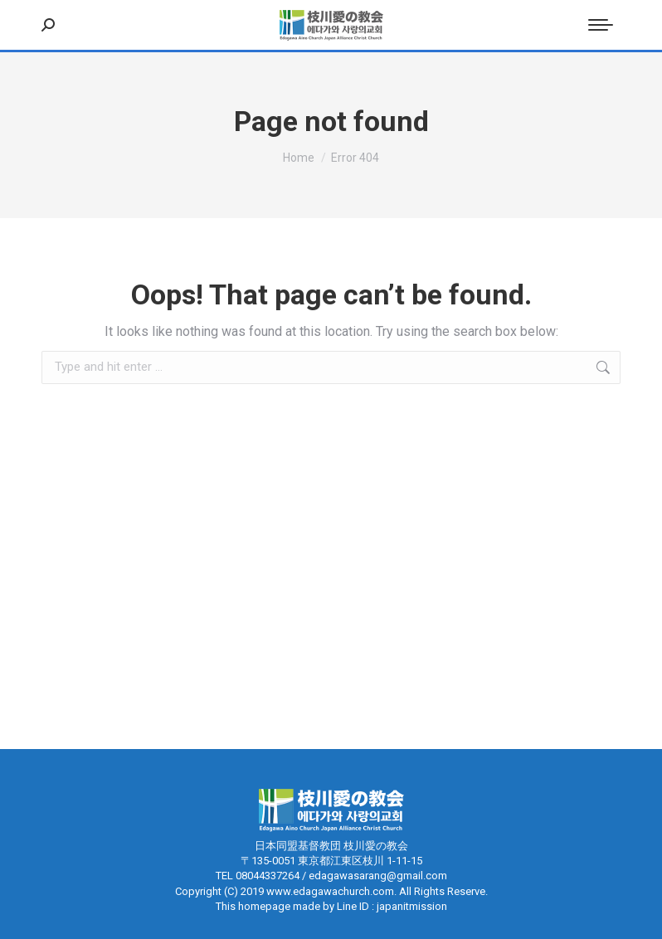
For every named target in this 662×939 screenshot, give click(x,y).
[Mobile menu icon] (601, 25)
